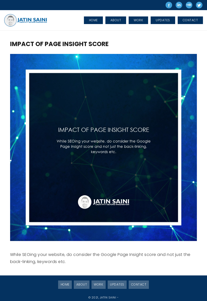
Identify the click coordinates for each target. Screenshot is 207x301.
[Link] (26, 20)
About (81, 284)
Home (65, 284)
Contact (138, 284)
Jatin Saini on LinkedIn (179, 5)
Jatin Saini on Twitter (199, 5)
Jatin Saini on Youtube (189, 5)
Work (98, 284)
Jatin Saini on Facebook (169, 5)
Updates (117, 284)
